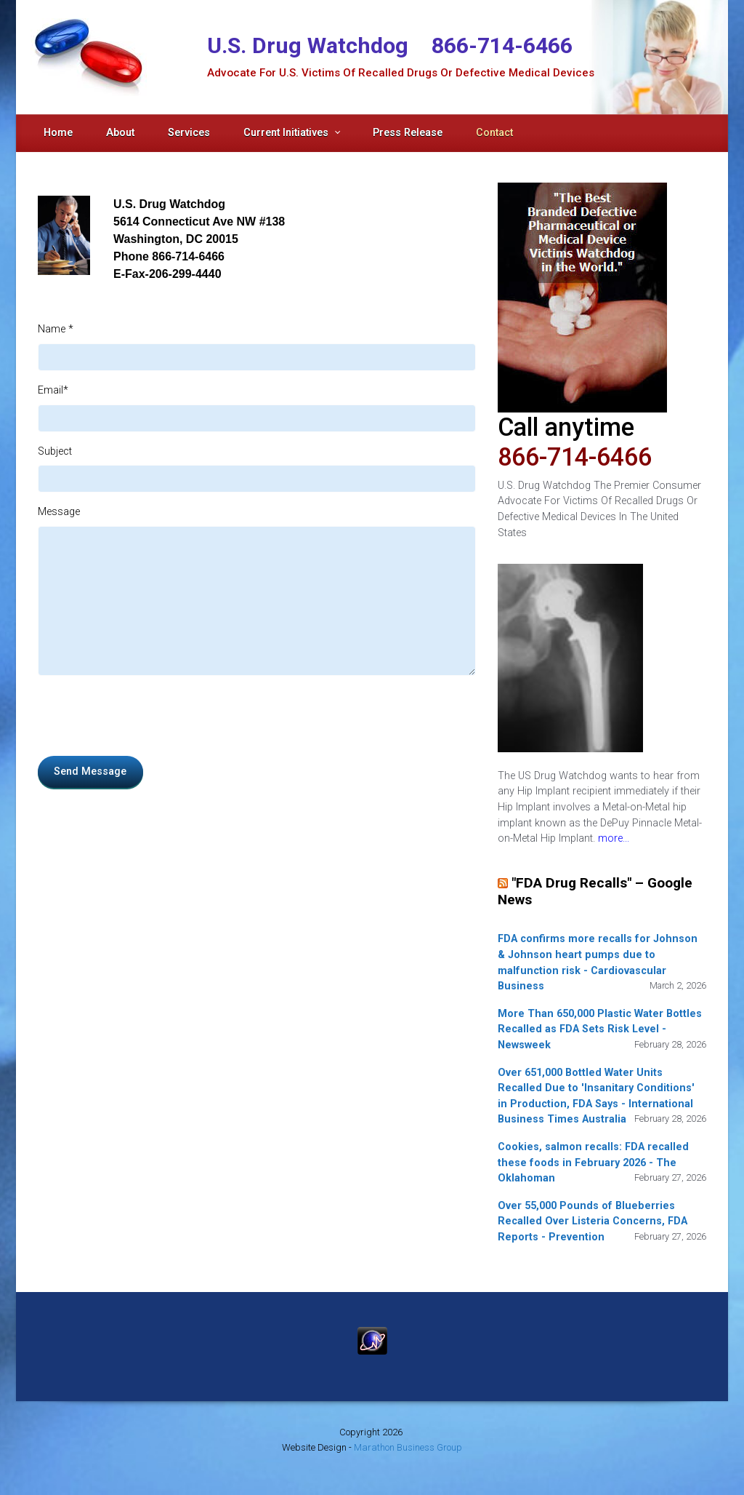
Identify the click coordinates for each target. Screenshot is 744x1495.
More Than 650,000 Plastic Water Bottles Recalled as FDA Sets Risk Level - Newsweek (600, 1029)
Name (55, 329)
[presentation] (148, 715)
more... (613, 838)
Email (53, 390)
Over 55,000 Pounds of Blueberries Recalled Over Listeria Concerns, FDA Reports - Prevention (592, 1221)
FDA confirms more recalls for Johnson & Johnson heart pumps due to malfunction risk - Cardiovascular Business (598, 962)
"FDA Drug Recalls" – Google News (595, 890)
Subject (55, 451)
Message (59, 512)
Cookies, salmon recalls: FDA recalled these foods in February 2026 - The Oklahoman (593, 1162)
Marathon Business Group (408, 1447)
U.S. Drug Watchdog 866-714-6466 (390, 45)
